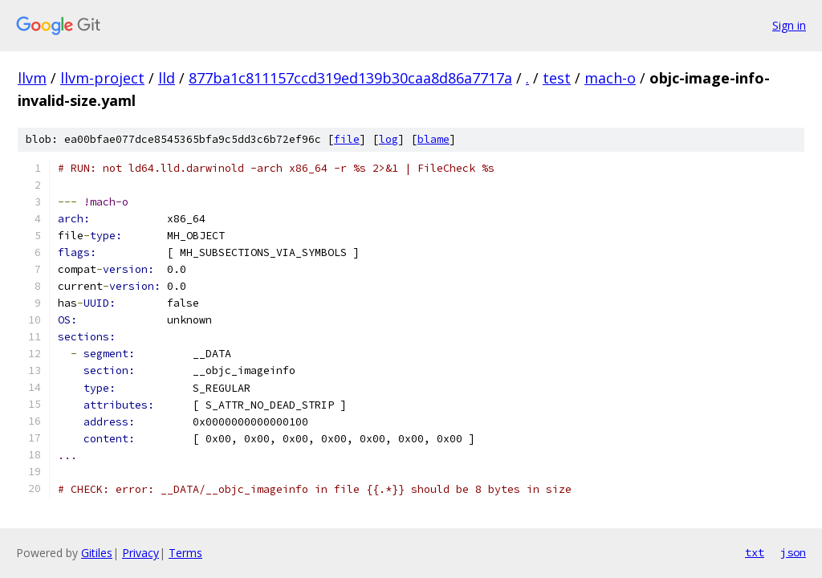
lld (166, 78)
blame (433, 139)
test (557, 78)
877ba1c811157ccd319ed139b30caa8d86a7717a (350, 78)
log (388, 139)
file (347, 139)
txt (754, 552)
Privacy (140, 552)
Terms (185, 552)
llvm (32, 78)
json (793, 552)
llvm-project (102, 78)
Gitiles (96, 552)
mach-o (610, 78)
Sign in (789, 25)
